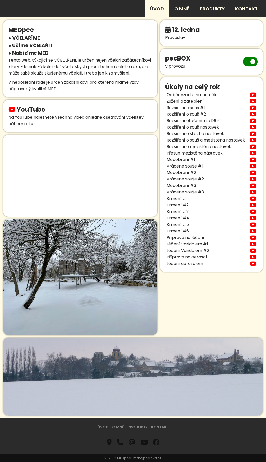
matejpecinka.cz (147, 458)
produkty (212, 8)
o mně (181, 8)
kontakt (246, 8)
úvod (157, 8)
